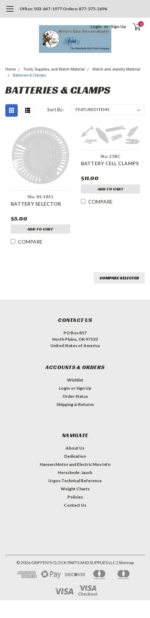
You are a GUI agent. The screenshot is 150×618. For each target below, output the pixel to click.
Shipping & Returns (75, 404)
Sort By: (55, 109)
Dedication (75, 456)
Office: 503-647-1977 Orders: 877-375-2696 (63, 8)
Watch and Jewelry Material (116, 69)
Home (10, 69)
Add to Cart (40, 229)
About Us (75, 448)
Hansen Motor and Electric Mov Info (75, 464)
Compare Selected (119, 277)
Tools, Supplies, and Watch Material (54, 69)
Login (95, 26)
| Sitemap (125, 562)
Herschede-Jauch (75, 472)
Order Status (75, 396)
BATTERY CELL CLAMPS (110, 163)
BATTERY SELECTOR (36, 204)
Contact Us (75, 505)
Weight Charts (75, 488)
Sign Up (118, 26)
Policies (75, 497)
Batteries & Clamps (29, 75)
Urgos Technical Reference (75, 480)
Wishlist (75, 380)
